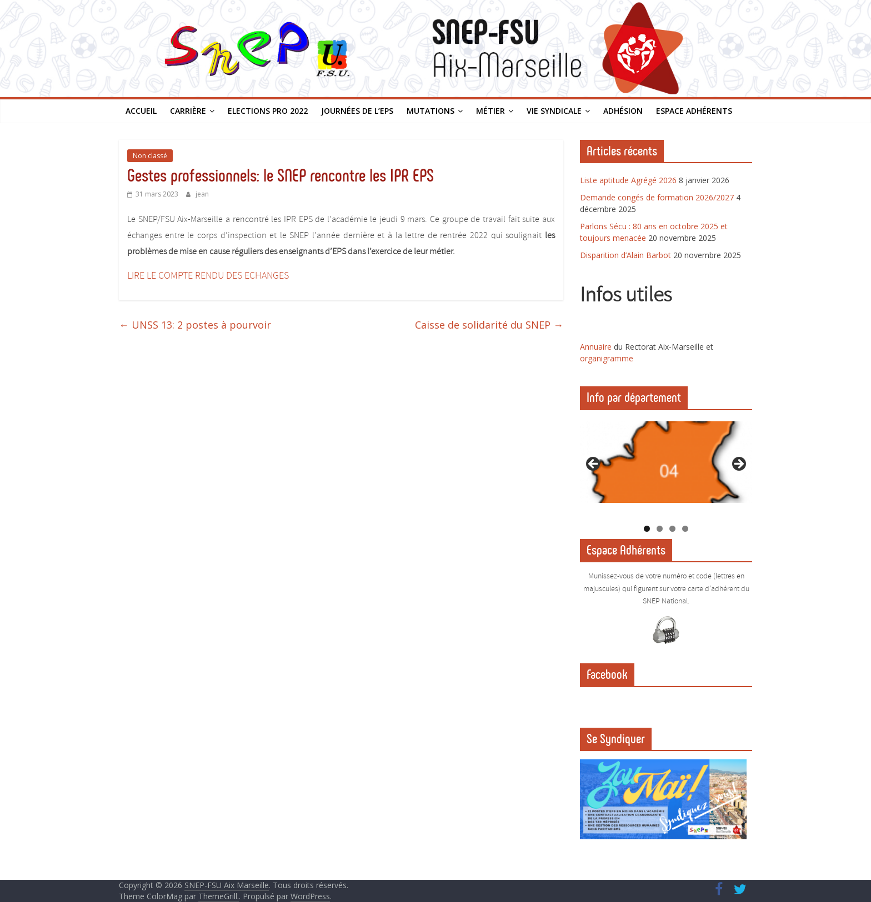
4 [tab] (685, 529)
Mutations (430, 110)
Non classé (150, 155)
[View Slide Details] (666, 462)
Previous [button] (593, 464)
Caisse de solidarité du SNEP (489, 324)
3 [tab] (672, 529)
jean (202, 194)
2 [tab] (660, 529)
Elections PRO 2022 (268, 110)
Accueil (141, 110)
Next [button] (738, 464)
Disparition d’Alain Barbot (625, 255)
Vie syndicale (554, 110)
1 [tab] (647, 529)
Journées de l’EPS (357, 110)
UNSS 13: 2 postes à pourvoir (195, 324)
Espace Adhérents (694, 110)
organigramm (604, 358)
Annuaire (597, 346)
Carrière (188, 110)
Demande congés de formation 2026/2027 (657, 197)
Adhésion (623, 110)
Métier (490, 110)
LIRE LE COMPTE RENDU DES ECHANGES (208, 276)
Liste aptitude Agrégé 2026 (628, 180)
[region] (666, 468)
